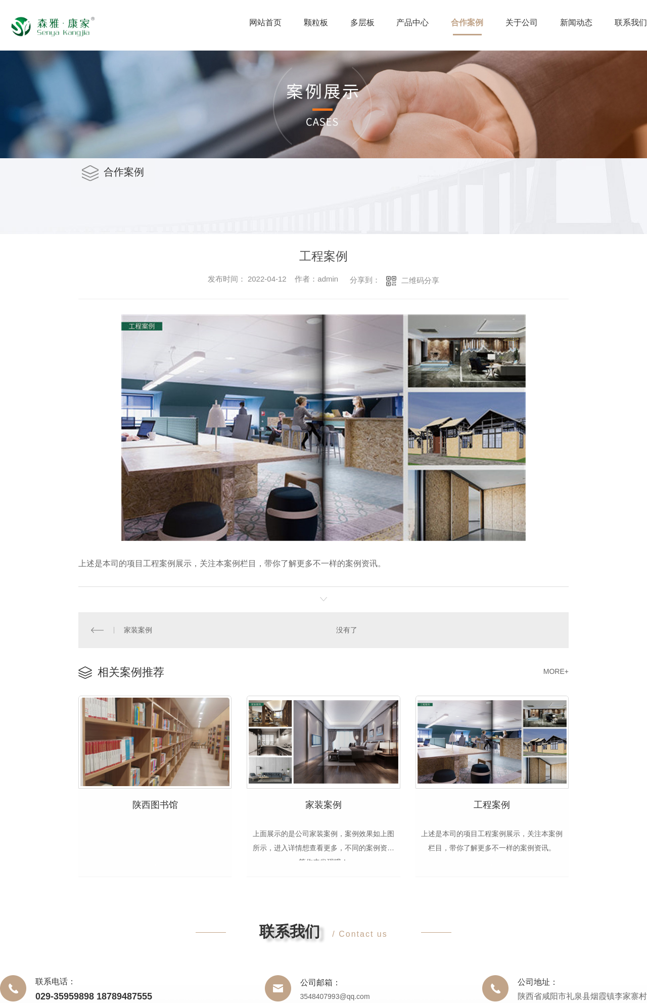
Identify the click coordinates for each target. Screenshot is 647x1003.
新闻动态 (576, 22)
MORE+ (556, 671)
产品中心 (412, 22)
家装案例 (138, 630)
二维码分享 (420, 280)
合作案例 (467, 22)
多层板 (362, 22)
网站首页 (265, 22)
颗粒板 (316, 22)
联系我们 (631, 22)
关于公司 (521, 22)
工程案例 (492, 804)
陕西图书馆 (155, 804)
